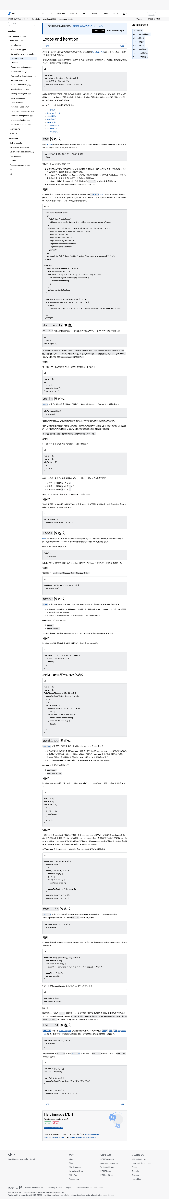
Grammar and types (18, 49)
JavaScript (12, 31)
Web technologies (139, 1159)
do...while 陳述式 (53, 113)
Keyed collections (18, 89)
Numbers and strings (19, 71)
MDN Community (107, 1159)
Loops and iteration (18, 58)
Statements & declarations (20, 152)
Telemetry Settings (54, 1187)
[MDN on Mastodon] (21, 1172)
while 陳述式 (52, 116)
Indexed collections (19, 85)
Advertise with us (76, 1171)
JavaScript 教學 (98, 52)
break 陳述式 (52, 122)
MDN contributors (92, 1134)
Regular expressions (19, 80)
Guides (134, 1167)
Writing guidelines (107, 1167)
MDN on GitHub (107, 1175)
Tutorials (135, 1171)
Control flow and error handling (23, 54)
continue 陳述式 (53, 125)
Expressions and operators (21, 67)
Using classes (16, 98)
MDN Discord (106, 1171)
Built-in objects (16, 143)
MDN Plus (73, 1175)
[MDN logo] (12, 1154)
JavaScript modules (18, 124)
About (71, 1159)
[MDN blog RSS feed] (25, 1172)
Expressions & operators (19, 147)
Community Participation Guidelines (89, 1187)
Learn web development (141, 1163)
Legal (68, 1187)
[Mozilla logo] (15, 1187)
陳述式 (137, 30)
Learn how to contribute (53, 1128)
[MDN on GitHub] (9, 1172)
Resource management (20, 116)
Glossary (135, 1175)
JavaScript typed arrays (20, 107)
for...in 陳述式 (52, 128)
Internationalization (18, 120)
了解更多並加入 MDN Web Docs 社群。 (88, 26)
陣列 (45, 1008)
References (13, 138)
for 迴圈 (49, 144)
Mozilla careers (75, 1167)
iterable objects (65, 1031)
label (44, 538)
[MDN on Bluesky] (13, 1172)
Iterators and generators (20, 111)
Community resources (109, 1163)
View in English (98, 31)
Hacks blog (136, 1179)
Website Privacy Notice (34, 1187)
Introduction (16, 45)
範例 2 (46, 499)
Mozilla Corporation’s (20, 1192)
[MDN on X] (17, 1172)
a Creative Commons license (102, 1195)
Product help (74, 1179)
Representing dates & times (21, 76)
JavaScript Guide (16, 41)
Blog (125, 14)
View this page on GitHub (54, 1137)
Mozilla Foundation (56, 1192)
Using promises (17, 102)
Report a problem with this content (82, 1137)
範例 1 (45, 438)
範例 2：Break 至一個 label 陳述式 (62, 674)
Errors (12, 169)
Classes (13, 161)
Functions (14, 63)
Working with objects (19, 93)
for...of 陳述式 (52, 132)
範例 (45, 189)
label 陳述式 (51, 119)
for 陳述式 (51, 110)
